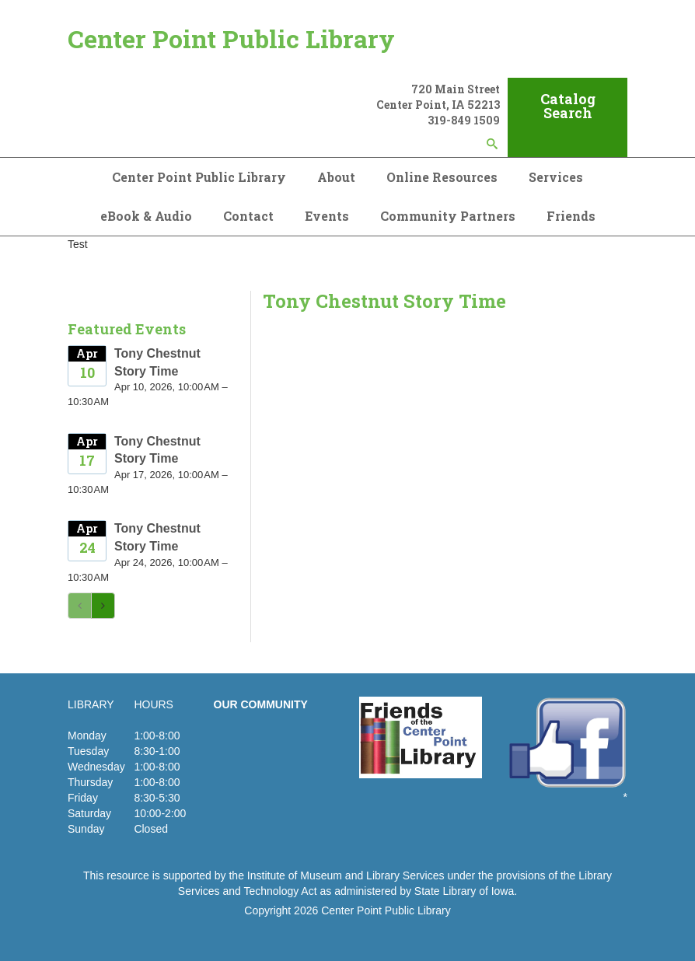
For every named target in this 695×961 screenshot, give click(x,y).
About (336, 177)
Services (556, 177)
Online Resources (442, 177)
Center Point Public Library (231, 38)
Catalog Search (567, 105)
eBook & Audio (146, 216)
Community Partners (447, 216)
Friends (571, 216)
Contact (248, 216)
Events (327, 216)
